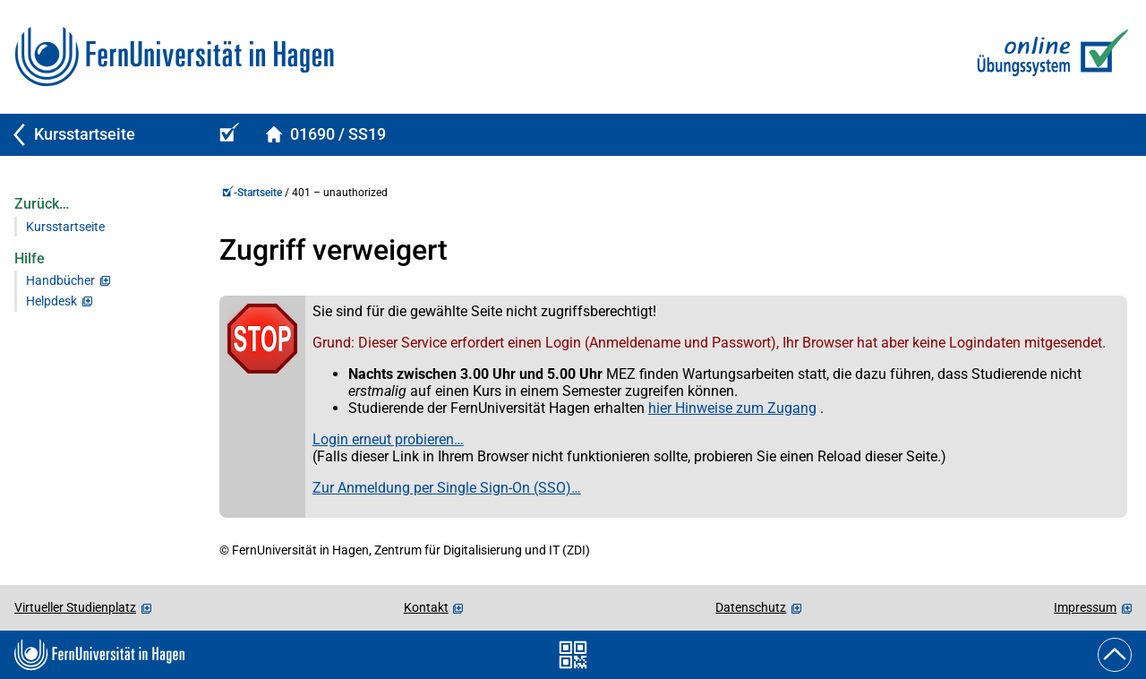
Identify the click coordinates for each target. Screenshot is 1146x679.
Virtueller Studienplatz (75, 607)
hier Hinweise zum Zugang (732, 408)
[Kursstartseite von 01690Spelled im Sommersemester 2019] (325, 135)
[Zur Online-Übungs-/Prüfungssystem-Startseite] (1049, 57)
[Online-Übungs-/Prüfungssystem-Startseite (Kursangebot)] (226, 135)
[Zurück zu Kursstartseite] (100, 135)
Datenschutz (750, 607)
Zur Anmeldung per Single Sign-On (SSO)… (446, 487)
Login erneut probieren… (388, 439)
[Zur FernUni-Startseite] (174, 57)
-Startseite (252, 192)
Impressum (1085, 607)
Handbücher (60, 280)
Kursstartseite (65, 227)
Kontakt (426, 607)
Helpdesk (51, 301)
